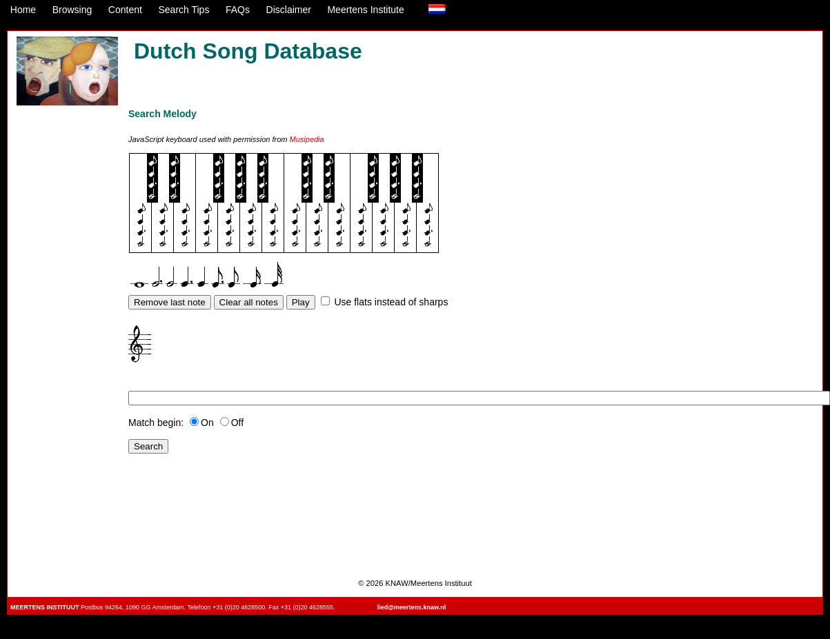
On (202, 422)
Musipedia (307, 139)
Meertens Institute (365, 9)
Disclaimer (288, 9)
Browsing (72, 9)
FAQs (238, 9)
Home (23, 9)
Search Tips (183, 9)
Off (232, 422)
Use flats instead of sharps (391, 301)
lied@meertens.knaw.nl (411, 607)
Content (125, 9)
